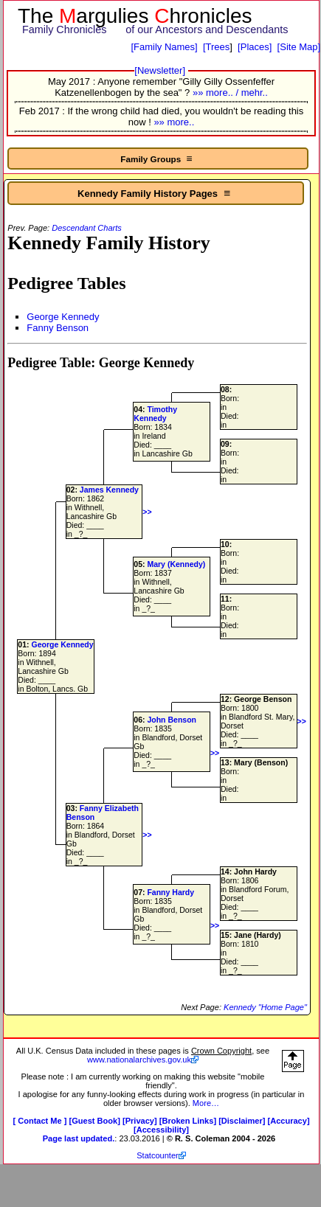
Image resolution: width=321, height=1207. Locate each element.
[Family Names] (164, 46)
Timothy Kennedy (155, 413)
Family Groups (157, 158)
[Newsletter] (159, 70)
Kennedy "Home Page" (265, 1007)
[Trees (216, 46)
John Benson (171, 719)
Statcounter (158, 1155)
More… (206, 1103)
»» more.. (173, 122)
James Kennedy (109, 489)
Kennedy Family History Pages (155, 193)
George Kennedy (63, 316)
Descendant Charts (87, 227)
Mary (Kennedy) (176, 564)
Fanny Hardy (170, 892)
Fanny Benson (58, 327)
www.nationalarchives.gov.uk (139, 1059)
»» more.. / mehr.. (230, 92)
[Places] (255, 46)
